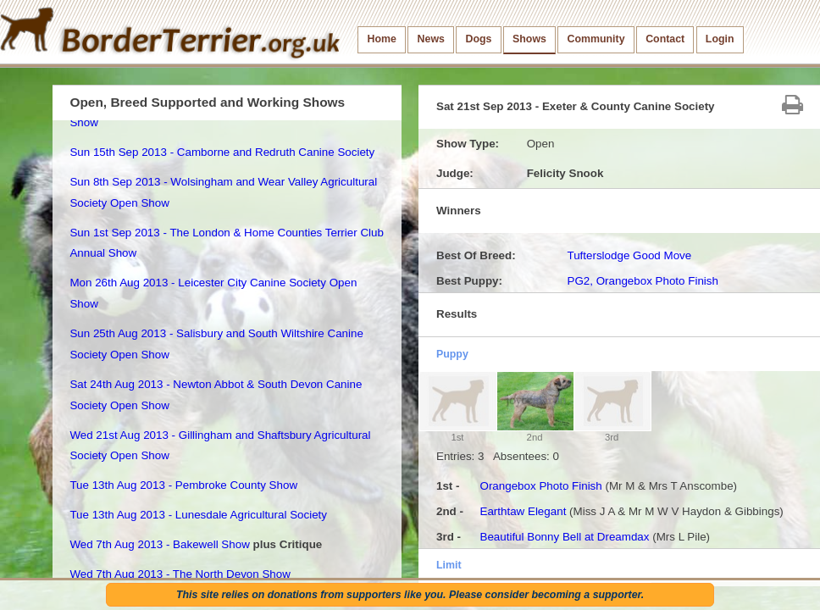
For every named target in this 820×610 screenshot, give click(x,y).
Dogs (479, 39)
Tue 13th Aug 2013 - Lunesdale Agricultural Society (198, 514)
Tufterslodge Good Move (629, 255)
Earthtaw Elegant (522, 511)
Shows (529, 39)
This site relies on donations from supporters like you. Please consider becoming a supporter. (410, 595)
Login (720, 39)
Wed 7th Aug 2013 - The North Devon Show (179, 574)
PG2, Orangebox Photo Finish (642, 280)
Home (382, 39)
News (431, 39)
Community (596, 39)
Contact (664, 39)
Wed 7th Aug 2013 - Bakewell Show (159, 544)
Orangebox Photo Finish (540, 486)
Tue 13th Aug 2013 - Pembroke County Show (183, 485)
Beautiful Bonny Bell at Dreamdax (564, 536)
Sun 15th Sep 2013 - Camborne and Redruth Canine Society (221, 152)
